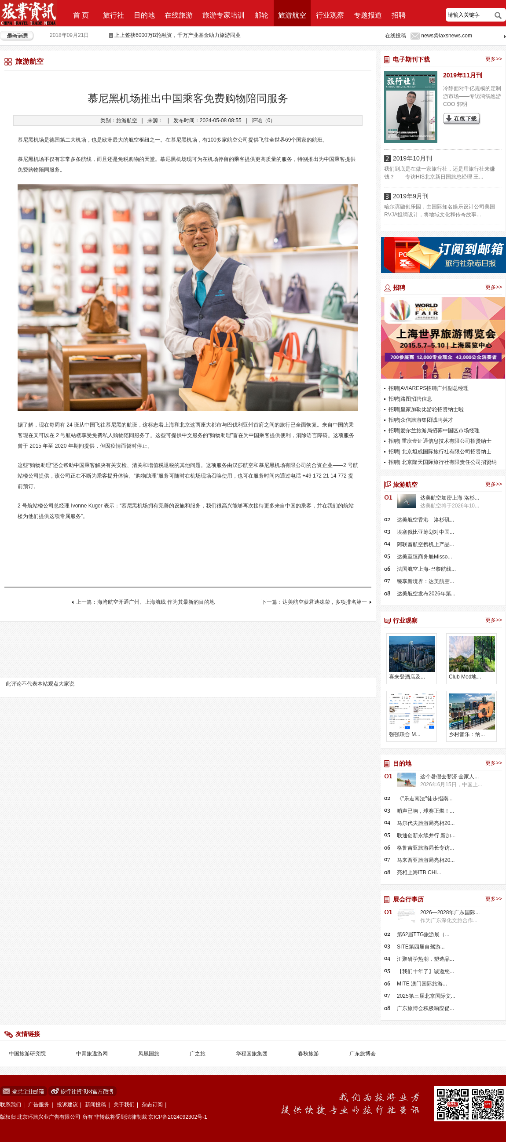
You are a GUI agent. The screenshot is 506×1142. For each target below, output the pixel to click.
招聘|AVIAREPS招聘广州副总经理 (429, 388)
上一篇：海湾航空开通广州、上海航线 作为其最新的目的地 (145, 602)
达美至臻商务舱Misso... (424, 557)
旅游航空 (292, 15)
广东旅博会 (362, 1054)
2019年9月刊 (411, 196)
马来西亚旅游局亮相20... (426, 860)
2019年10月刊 (412, 158)
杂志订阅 (152, 1105)
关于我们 (124, 1105)
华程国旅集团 (252, 1054)
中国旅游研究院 (27, 1054)
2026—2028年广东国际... (450, 912)
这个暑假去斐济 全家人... (449, 776)
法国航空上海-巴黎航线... (426, 569)
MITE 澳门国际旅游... (422, 984)
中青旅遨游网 (92, 1054)
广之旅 (197, 1054)
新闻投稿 (95, 1105)
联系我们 (10, 1105)
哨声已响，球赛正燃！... (425, 811)
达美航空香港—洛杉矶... (425, 520)
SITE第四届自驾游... (421, 947)
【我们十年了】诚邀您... (425, 971)
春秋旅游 (308, 1054)
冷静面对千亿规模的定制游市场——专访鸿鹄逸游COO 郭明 (472, 96)
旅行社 (113, 15)
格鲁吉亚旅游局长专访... (425, 848)
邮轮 (261, 15)
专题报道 (368, 15)
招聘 (399, 15)
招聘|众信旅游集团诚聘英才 (421, 420)
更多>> (493, 59)
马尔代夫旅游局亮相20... (426, 823)
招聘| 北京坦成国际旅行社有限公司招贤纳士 (440, 452)
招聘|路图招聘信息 (410, 399)
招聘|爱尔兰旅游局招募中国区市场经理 (434, 430)
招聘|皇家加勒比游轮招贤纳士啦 (426, 409)
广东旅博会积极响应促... (425, 1008)
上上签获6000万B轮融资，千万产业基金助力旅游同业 (177, 35)
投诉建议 (67, 1105)
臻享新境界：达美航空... (425, 581)
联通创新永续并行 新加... (426, 835)
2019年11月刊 (462, 75)
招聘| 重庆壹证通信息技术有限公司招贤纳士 (440, 441)
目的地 (144, 15)
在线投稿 (395, 36)
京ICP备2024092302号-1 (177, 1117)
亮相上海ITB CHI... (419, 872)
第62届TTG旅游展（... (423, 934)
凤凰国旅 (148, 1054)
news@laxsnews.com (446, 36)
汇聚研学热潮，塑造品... (425, 959)
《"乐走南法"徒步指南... (425, 798)
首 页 (81, 15)
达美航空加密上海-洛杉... (449, 498)
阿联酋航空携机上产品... (425, 544)
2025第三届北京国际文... (426, 996)
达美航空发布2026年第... (426, 594)
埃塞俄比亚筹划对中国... (425, 532)
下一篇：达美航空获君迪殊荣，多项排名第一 (314, 602)
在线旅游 (179, 15)
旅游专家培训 (223, 15)
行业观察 (330, 15)
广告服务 (38, 1105)
